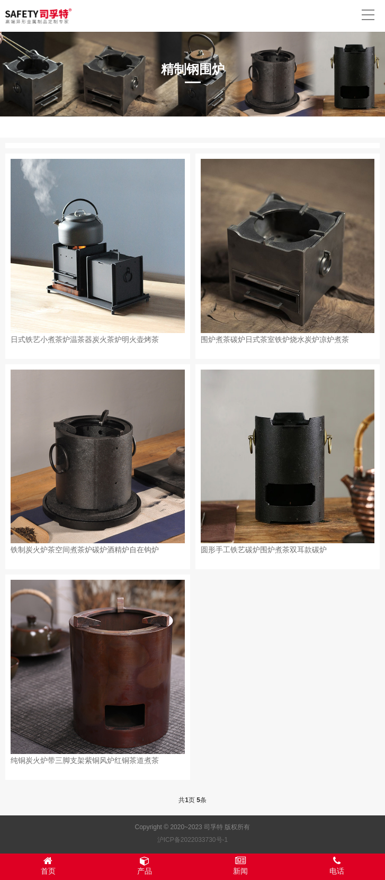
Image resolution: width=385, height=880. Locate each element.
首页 (48, 865)
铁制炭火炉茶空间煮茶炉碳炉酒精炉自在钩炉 (85, 549)
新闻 (241, 865)
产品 (144, 865)
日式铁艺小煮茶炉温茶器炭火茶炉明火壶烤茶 (85, 339)
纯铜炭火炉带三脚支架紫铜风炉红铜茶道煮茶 (85, 760)
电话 (337, 865)
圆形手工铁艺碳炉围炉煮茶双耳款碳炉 (264, 549)
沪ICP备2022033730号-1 (192, 839)
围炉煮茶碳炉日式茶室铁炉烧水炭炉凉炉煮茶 (275, 339)
